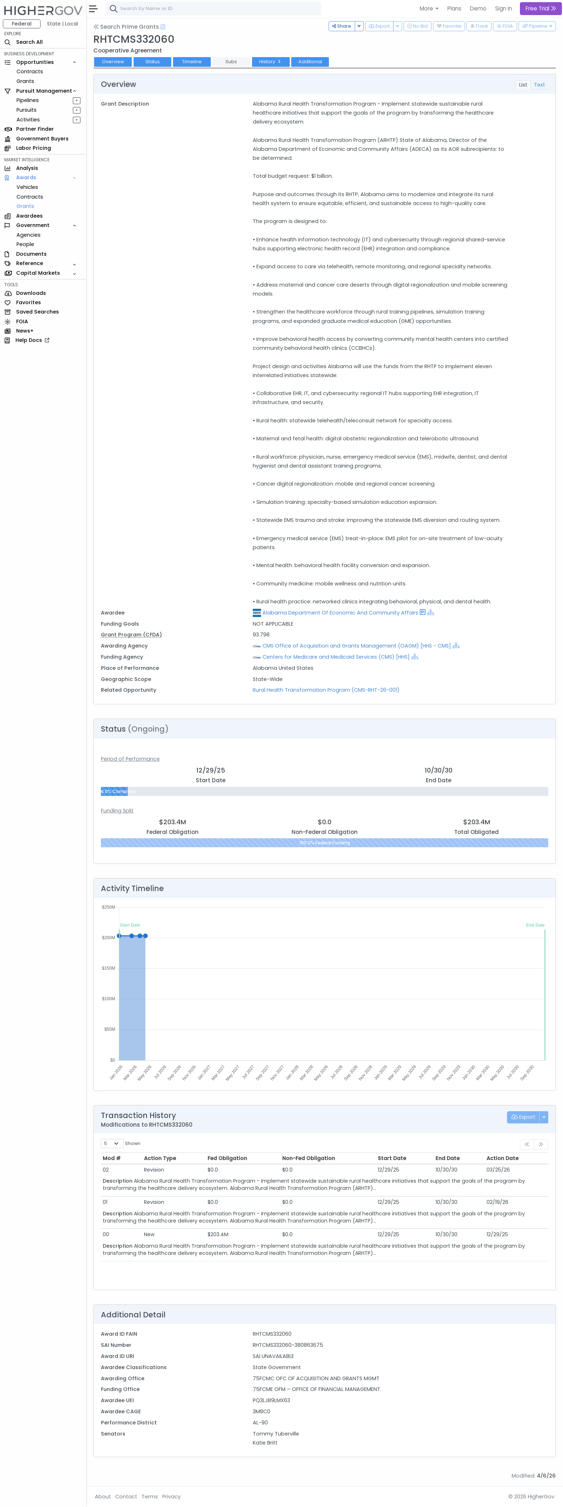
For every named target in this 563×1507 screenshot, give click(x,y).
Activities (28, 119)
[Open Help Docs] (162, 27)
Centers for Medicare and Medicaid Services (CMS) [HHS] (336, 656)
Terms (149, 1496)
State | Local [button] (62, 23)
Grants (25, 81)
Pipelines (28, 100)
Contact (126, 1496)
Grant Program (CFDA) (131, 634)
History (270, 62)
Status (152, 62)
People (25, 244)
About (103, 1496)
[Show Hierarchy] (430, 612)
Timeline (192, 62)
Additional (310, 62)
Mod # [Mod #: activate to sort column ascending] (112, 1158)
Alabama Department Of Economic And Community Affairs (340, 612)
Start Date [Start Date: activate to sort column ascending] (392, 1158)
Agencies (29, 234)
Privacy (171, 1496)
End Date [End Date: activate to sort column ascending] (448, 1158)
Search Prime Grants (126, 27)
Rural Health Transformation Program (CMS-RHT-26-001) (326, 690)
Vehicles (27, 187)
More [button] (427, 8)
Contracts (30, 71)
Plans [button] (454, 8)
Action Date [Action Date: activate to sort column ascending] (502, 1158)
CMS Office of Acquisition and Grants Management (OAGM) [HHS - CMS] (356, 645)
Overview (113, 62)
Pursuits (27, 109)
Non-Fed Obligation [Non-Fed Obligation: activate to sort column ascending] (308, 1158)
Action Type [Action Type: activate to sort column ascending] (160, 1158)
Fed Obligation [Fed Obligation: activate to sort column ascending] (227, 1158)
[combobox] (213, 8)
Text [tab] (539, 84)
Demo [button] (478, 8)
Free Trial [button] (541, 8)
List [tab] (523, 84)
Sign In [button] (503, 8)
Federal (22, 23)
